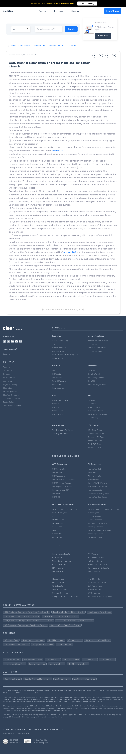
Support (6, 354)
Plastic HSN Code (95, 441)
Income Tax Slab (94, 469)
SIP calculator (58, 568)
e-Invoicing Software (96, 377)
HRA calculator (58, 579)
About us (6, 367)
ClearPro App (57, 414)
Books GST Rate (94, 448)
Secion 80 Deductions (97, 348)
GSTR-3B (56, 497)
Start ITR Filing (87, 3)
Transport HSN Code (96, 437)
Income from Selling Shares (99, 493)
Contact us (7, 370)
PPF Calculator (94, 554)
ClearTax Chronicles (11, 395)
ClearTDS (91, 381)
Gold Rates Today (59, 589)
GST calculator (58, 571)
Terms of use (23, 733)
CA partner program (60, 400)
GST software (58, 377)
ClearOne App (94, 418)
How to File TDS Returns (98, 483)
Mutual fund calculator (61, 561)
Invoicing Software (95, 411)
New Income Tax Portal (97, 486)
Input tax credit (58, 388)
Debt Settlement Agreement (100, 530)
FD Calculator (58, 586)
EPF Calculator (94, 593)
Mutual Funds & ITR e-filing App (65, 355)
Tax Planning (57, 344)
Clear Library (8, 388)
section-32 (57, 150)
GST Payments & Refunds (62, 486)
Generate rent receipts (97, 564)
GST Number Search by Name (100, 596)
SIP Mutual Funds (59, 520)
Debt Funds (57, 527)
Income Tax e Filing (60, 341)
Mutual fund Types (59, 513)
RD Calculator (58, 582)
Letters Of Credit (95, 537)
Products (44, 11)
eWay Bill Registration (97, 385)
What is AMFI (57, 534)
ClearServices (58, 351)
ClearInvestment (59, 348)
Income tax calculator (61, 554)
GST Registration (59, 469)
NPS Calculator (94, 571)
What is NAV (57, 537)
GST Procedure (58, 476)
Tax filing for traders (60, 434)
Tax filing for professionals (62, 430)
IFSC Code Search (95, 561)
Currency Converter (60, 593)
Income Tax (92, 344)
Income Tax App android (98, 341)
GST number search (96, 557)
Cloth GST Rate (94, 444)
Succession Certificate (97, 523)
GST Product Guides (11, 399)
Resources (60, 11)
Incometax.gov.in (95, 490)
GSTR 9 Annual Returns (61, 483)
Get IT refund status (96, 586)
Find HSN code (94, 579)
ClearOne (92, 404)
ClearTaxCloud (58, 411)
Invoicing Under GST (60, 490)
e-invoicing (56, 385)
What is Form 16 (94, 476)
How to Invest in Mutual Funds (64, 509)
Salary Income (94, 479)
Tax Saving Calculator (97, 582)
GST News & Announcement (64, 479)
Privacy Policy (8, 733)
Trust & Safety (8, 402)
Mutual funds (57, 358)
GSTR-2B (56, 493)
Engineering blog (10, 385)
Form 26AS (92, 472)
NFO (54, 530)
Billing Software (94, 407)
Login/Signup (112, 11)
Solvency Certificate (96, 527)
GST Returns (57, 472)
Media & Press (9, 377)
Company (77, 11)
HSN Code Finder (95, 430)
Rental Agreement (95, 534)
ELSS (54, 516)
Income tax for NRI (95, 351)
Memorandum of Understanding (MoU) (103, 509)
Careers (6, 374)
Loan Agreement (95, 520)
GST (54, 370)
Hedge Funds (57, 523)
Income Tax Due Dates (97, 497)
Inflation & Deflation (96, 516)
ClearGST (92, 370)
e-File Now (103, 36)
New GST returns (59, 381)
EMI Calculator (58, 557)
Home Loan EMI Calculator (99, 568)
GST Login (56, 374)
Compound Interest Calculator (65, 596)
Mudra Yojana (93, 513)
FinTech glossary (9, 392)
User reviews (8, 381)
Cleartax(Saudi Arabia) (12, 406)
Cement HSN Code (96, 434)
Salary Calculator (95, 589)
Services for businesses (97, 414)
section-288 (69, 252)
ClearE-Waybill (94, 374)
